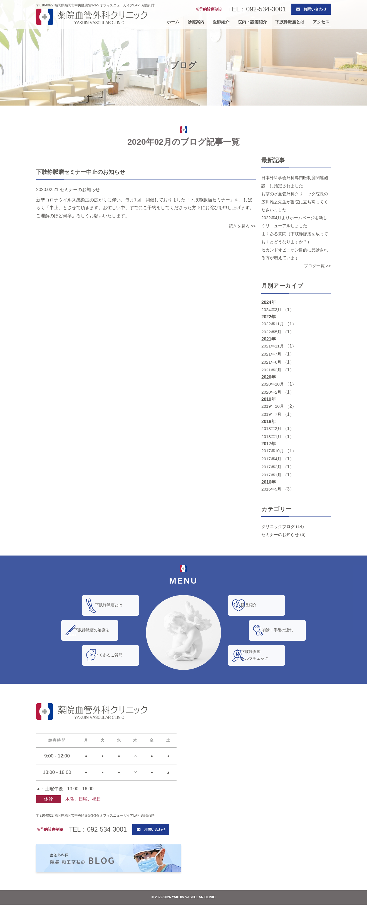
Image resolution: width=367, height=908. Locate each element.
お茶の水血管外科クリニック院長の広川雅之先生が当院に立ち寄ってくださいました (294, 201)
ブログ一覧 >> (316, 265)
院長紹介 (255, 605)
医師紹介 (221, 23)
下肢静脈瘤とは (289, 23)
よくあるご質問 (115, 655)
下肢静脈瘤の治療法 (98, 630)
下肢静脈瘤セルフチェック (261, 655)
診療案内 (196, 23)
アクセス (321, 23)
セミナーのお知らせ (281, 534)
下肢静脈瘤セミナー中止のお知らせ (84, 172)
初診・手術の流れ (283, 630)
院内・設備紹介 (252, 23)
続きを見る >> (241, 226)
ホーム (173, 23)
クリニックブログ (279, 526)
